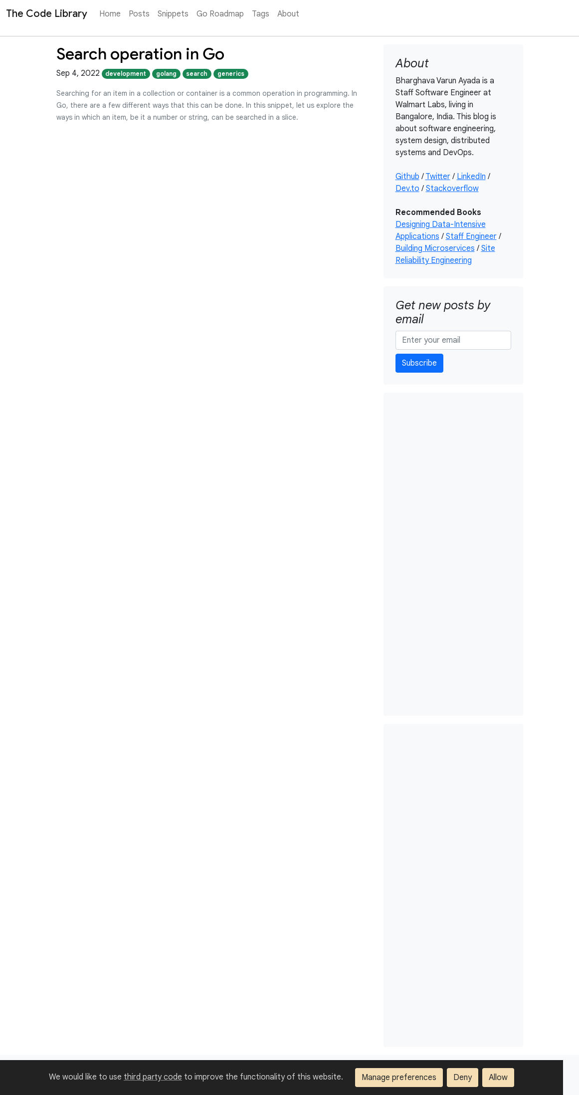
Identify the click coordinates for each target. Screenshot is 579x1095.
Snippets (173, 14)
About (288, 14)
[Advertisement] (453, 554)
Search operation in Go (140, 54)
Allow (498, 1078)
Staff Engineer (471, 236)
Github (407, 177)
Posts (139, 14)
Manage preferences (399, 1078)
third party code (153, 1077)
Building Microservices (435, 248)
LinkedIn (471, 177)
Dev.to (407, 189)
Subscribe (419, 363)
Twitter (437, 177)
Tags (260, 14)
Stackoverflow (452, 189)
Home (110, 14)
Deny (462, 1078)
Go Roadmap (220, 14)
